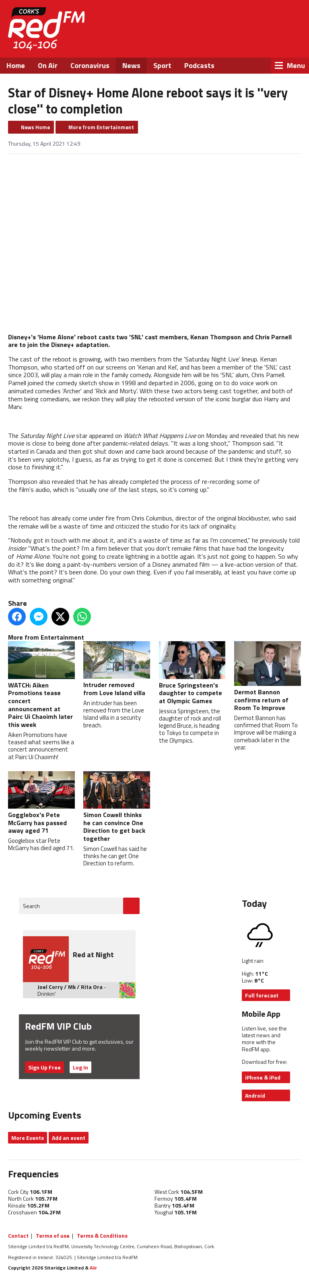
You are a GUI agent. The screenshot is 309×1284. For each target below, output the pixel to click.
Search (31, 905)
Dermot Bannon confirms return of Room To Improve (267, 676)
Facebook (226, 40)
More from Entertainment (101, 127)
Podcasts (199, 65)
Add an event (68, 1137)
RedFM (46, 28)
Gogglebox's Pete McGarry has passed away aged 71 (41, 803)
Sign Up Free (44, 1067)
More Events (27, 1137)
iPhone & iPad (262, 1077)
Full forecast (261, 995)
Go (131, 906)
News (131, 65)
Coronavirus (89, 65)
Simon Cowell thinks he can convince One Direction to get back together (116, 807)
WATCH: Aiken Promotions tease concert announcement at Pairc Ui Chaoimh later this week (41, 685)
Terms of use (53, 1235)
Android (255, 1095)
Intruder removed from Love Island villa (116, 669)
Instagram (269, 40)
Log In (80, 1067)
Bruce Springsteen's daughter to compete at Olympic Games (192, 673)
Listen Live (255, 20)
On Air (48, 65)
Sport (162, 65)
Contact (18, 1235)
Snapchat (291, 40)
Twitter (248, 40)
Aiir (93, 1268)
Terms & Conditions (102, 1235)
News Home (35, 127)
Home (15, 65)
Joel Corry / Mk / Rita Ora (70, 987)
